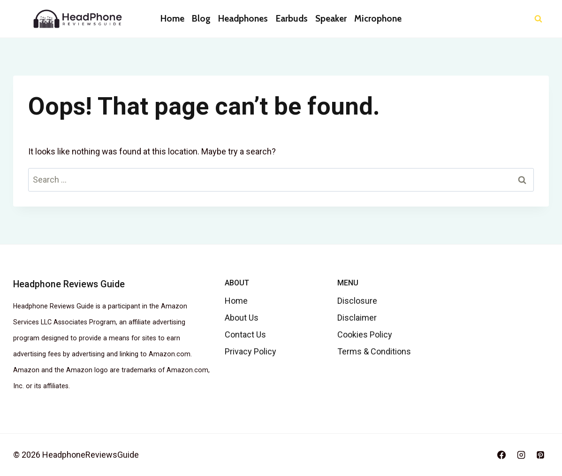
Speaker (331, 18)
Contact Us (245, 334)
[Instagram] (521, 454)
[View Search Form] (538, 19)
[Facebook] (501, 454)
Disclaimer (357, 317)
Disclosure (357, 301)
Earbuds (292, 18)
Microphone (378, 18)
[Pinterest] (540, 454)
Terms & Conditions (374, 351)
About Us (241, 317)
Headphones (243, 18)
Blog (201, 18)
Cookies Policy (364, 334)
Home (172, 18)
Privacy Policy (250, 351)
